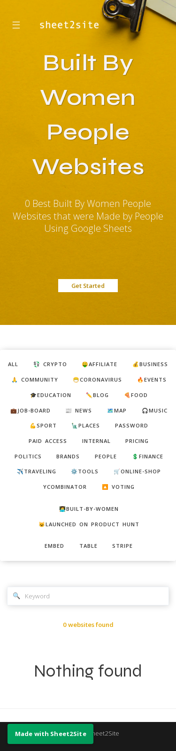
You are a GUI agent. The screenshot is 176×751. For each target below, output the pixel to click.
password (131, 425)
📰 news (78, 410)
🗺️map (117, 410)
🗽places (85, 425)
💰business (150, 364)
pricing (137, 440)
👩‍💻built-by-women (89, 508)
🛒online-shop (137, 471)
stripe (122, 545)
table (88, 545)
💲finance (147, 456)
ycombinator (65, 486)
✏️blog (97, 394)
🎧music (155, 410)
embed (54, 545)
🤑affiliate (99, 364)
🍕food (136, 394)
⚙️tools (85, 471)
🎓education (50, 394)
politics (28, 456)
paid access (48, 440)
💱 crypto (50, 364)
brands (68, 456)
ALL (13, 364)
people (106, 456)
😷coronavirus (97, 379)
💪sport (43, 425)
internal (96, 440)
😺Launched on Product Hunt (88, 524)
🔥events (152, 379)
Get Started (88, 285)
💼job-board (30, 410)
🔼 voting (118, 486)
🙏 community (34, 379)
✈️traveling (36, 471)
